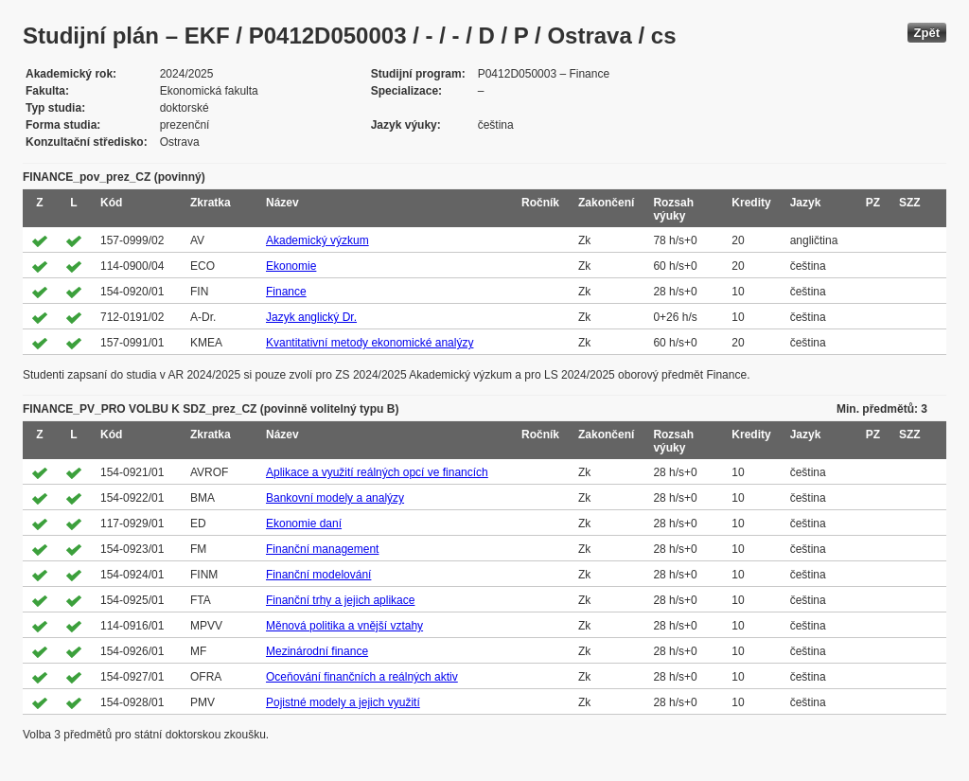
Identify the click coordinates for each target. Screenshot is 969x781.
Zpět (927, 33)
